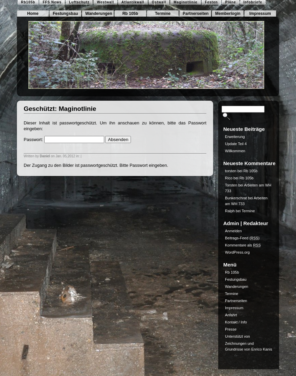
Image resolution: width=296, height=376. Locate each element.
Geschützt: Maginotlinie (60, 108)
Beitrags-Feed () (242, 238)
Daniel (45, 156)
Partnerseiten (196, 13)
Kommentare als (243, 245)
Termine (162, 13)
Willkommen (235, 151)
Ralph (230, 211)
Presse (230, 329)
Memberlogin (228, 13)
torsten (230, 171)
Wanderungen (98, 13)
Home (32, 13)
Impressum (260, 13)
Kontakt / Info (236, 322)
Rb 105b (130, 13)
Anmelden (233, 231)
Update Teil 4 (236, 144)
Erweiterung (235, 137)
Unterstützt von (237, 336)
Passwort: (64, 139)
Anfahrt (231, 315)
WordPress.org (237, 252)
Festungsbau (65, 13)
